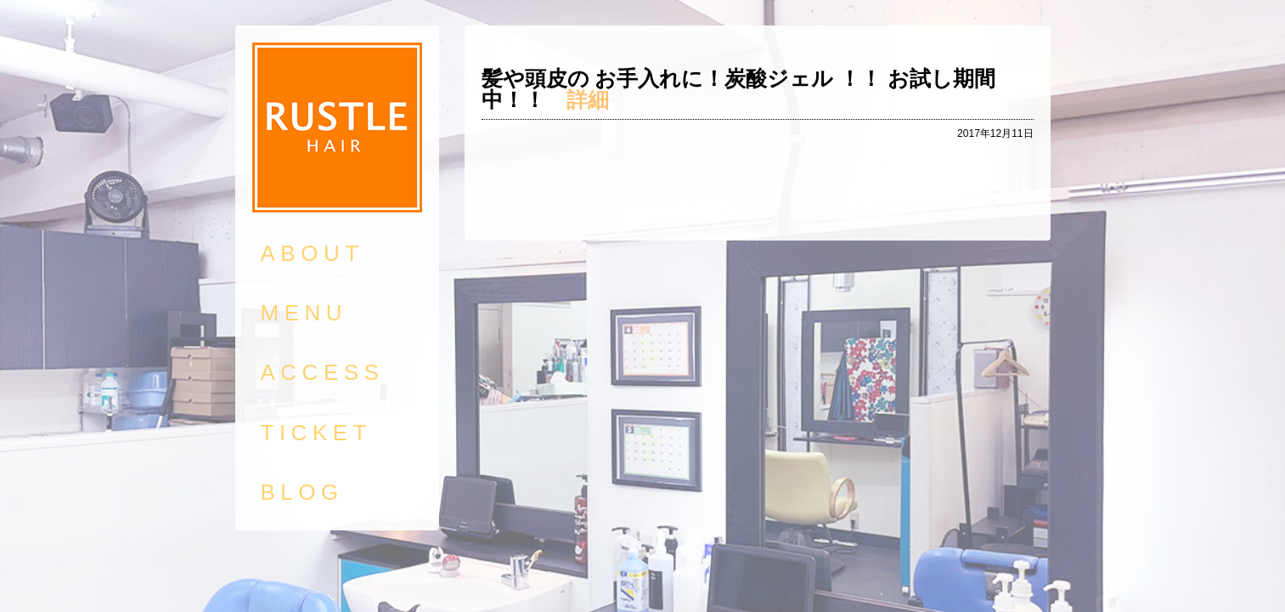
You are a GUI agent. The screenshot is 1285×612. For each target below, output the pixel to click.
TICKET (316, 432)
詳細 (587, 99)
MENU (304, 313)
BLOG (302, 492)
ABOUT (312, 253)
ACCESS (323, 372)
